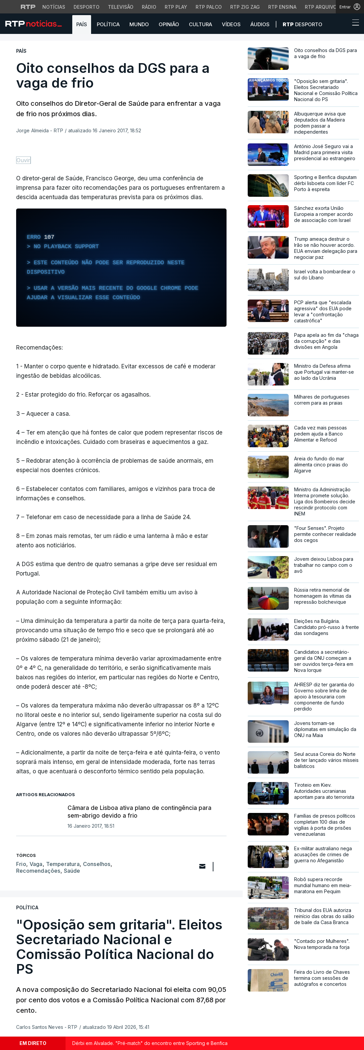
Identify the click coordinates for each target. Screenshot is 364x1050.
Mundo (139, 24)
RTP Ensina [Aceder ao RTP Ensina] (282, 7)
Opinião (169, 24)
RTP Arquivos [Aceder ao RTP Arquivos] (322, 7)
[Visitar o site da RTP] (28, 6)
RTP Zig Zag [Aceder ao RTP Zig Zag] (245, 7)
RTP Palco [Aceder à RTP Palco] (209, 7)
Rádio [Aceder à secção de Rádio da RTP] (149, 7)
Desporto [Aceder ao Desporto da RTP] (86, 7)
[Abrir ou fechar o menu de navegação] (353, 23)
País (81, 24)
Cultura (200, 24)
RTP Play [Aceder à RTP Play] (176, 7)
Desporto (302, 24)
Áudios (260, 24)
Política (108, 24)
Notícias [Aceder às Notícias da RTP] (53, 7)
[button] (343, 24)
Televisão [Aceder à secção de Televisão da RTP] (120, 7)
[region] (121, 268)
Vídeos (231, 24)
